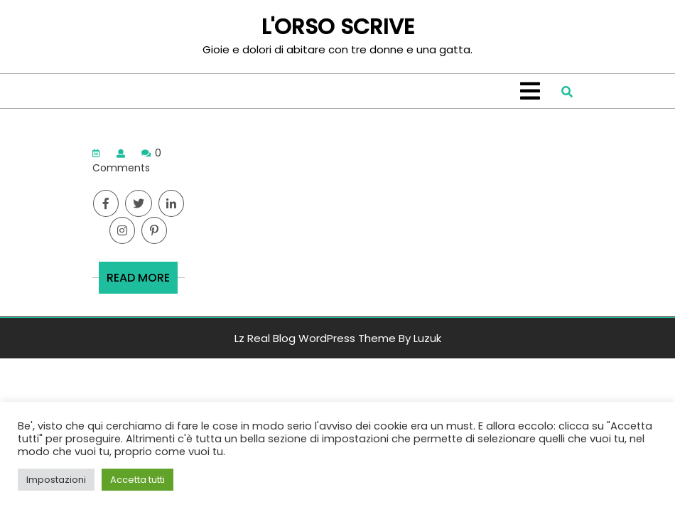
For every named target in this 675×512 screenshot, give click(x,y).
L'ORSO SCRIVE (337, 27)
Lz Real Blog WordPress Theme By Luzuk (337, 338)
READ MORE (142, 281)
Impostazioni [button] (56, 479)
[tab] (530, 91)
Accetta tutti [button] (137, 479)
